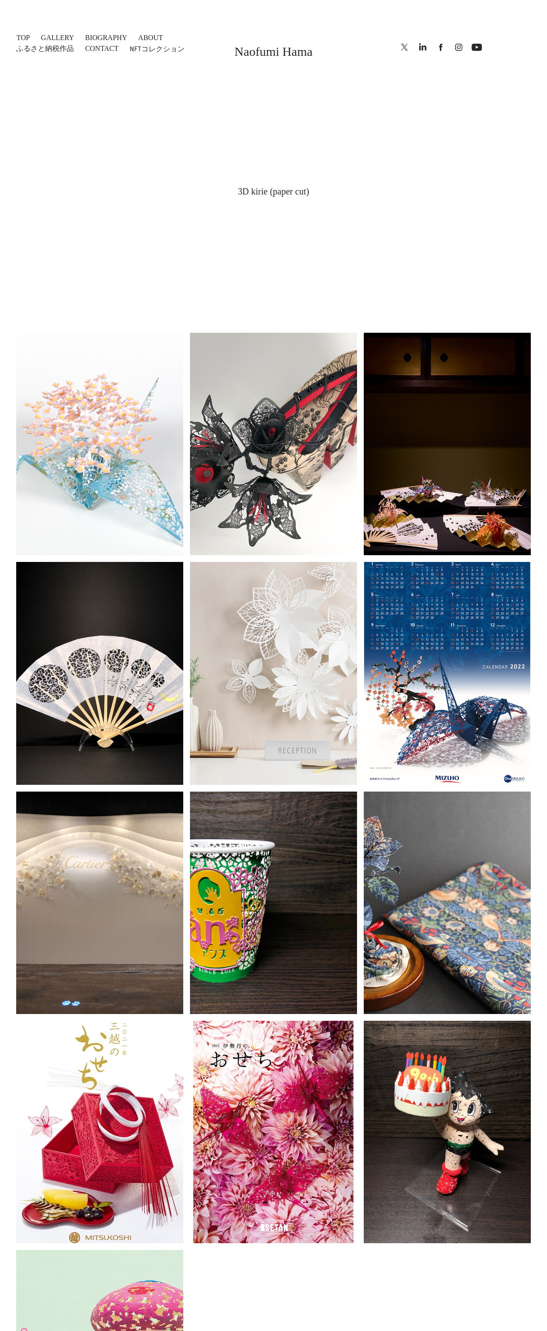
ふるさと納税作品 (45, 48)
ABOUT (150, 37)
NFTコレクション (157, 48)
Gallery (57, 37)
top (23, 37)
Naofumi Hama (273, 52)
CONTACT (101, 48)
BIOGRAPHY (106, 37)
